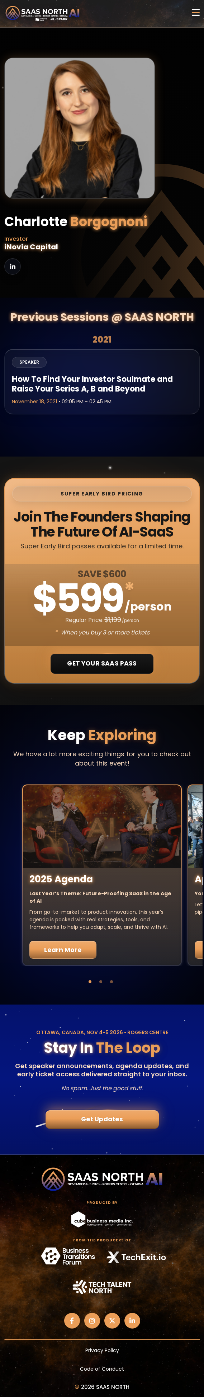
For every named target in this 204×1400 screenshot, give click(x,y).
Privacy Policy (102, 1350)
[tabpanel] (102, 875)
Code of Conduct (102, 1368)
